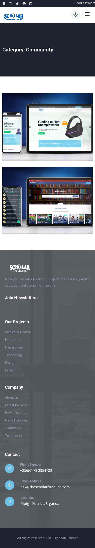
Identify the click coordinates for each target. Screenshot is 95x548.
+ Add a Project (84, 3)
